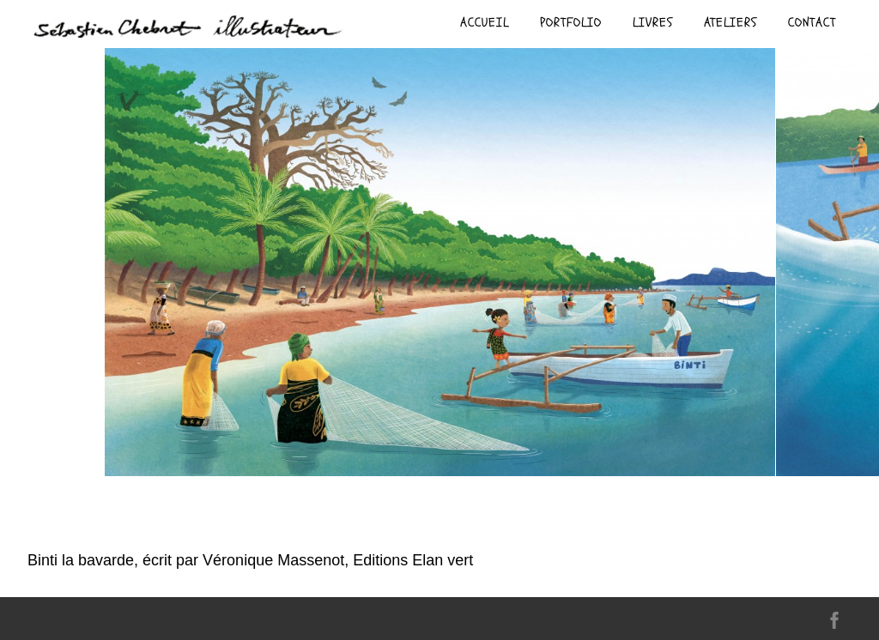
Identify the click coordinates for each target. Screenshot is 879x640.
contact (812, 23)
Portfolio (571, 23)
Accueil (484, 23)
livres (653, 23)
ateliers (730, 23)
